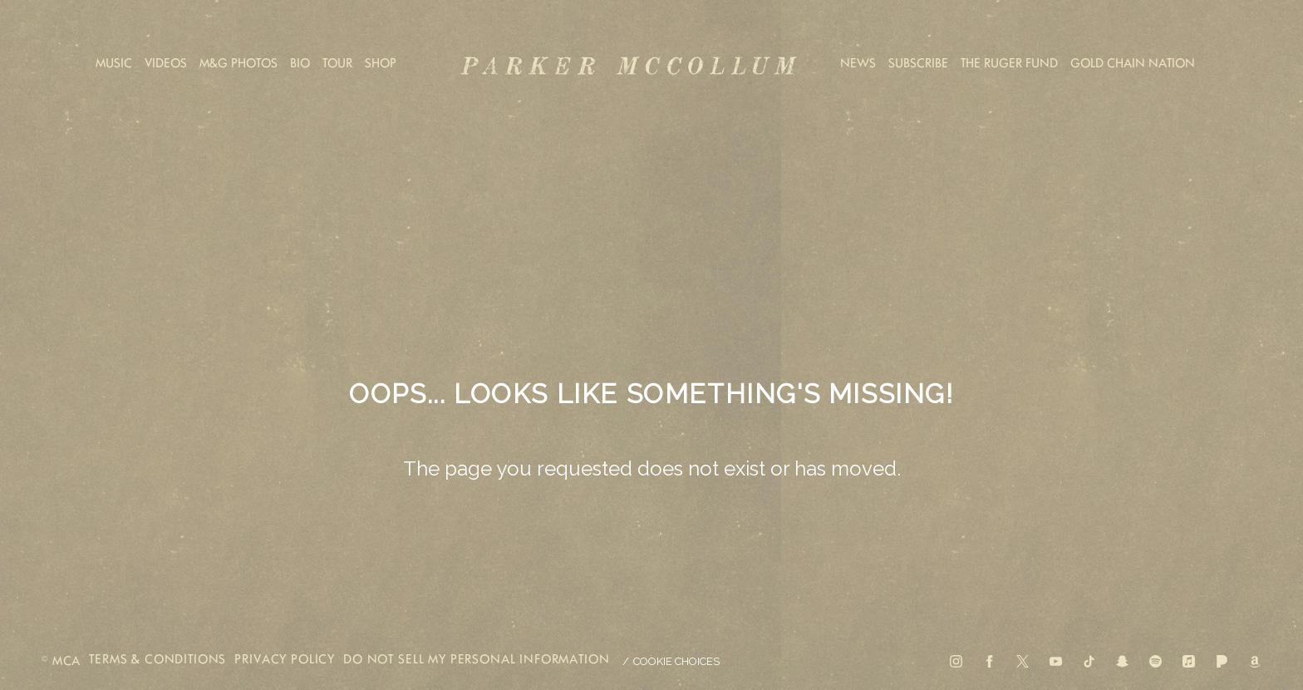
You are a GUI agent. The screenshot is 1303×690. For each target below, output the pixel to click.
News (858, 64)
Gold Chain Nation (1132, 64)
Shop (380, 64)
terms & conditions (157, 660)
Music (114, 64)
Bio (300, 64)
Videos (166, 64)
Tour (337, 64)
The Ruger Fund (1009, 64)
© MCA (61, 662)
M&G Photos (238, 64)
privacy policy (284, 660)
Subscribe (918, 64)
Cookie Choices (676, 661)
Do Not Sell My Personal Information (476, 660)
